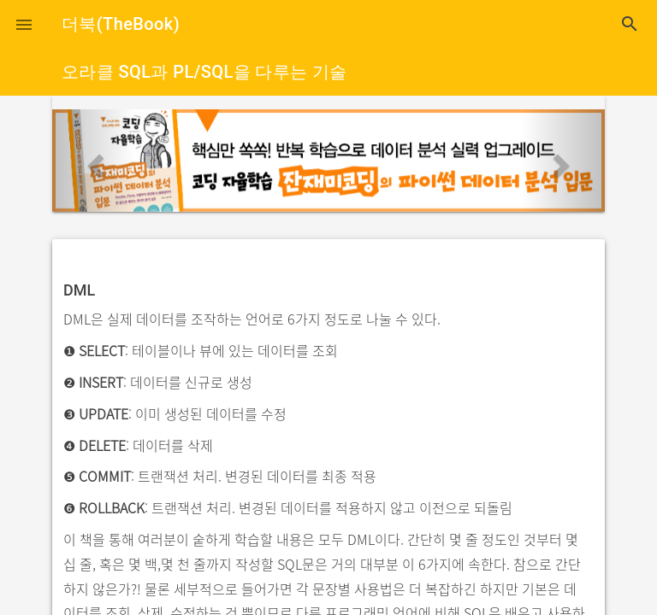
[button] (23, 23)
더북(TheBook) (121, 24)
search (629, 24)
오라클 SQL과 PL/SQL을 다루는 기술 (204, 72)
